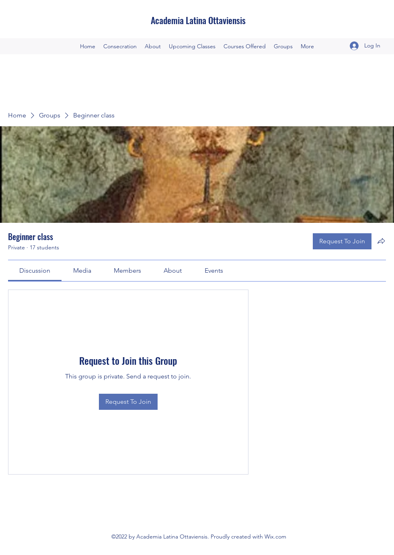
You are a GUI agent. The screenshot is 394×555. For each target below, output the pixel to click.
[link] (34, 270)
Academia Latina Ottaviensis (198, 20)
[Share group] (381, 241)
